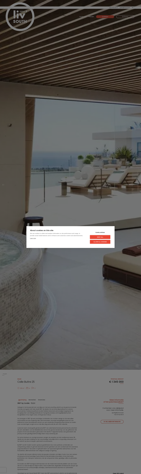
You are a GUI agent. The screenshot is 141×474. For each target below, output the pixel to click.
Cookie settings (100, 232)
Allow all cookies (100, 241)
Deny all (100, 237)
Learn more (33, 238)
